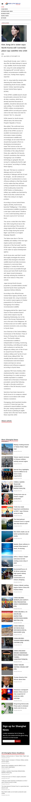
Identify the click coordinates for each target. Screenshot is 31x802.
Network (3, 18)
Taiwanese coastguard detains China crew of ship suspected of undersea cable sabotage (21, 694)
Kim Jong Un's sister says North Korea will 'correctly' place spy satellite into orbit (14, 48)
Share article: (6, 421)
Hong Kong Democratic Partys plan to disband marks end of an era (21, 706)
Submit (18, 741)
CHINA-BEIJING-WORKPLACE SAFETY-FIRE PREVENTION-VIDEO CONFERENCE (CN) (21, 602)
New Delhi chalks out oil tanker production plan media (21, 534)
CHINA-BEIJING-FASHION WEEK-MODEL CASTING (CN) (21, 640)
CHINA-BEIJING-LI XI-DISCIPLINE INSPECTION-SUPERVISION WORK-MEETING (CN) (21, 616)
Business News (5, 13)
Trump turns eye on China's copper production (20, 496)
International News (7, 11)
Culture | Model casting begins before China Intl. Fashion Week (21, 587)
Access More (4, 441)
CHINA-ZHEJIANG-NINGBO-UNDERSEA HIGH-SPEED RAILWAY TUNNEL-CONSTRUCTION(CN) (21, 655)
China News (4, 9)
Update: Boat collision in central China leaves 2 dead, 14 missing (22, 546)
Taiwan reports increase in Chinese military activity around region (21, 459)
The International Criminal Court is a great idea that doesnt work (21, 521)
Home (2, 7)
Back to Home (5, 23)
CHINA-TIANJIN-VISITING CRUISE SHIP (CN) (21, 667)
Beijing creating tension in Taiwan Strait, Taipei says (21, 447)
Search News (5, 15)
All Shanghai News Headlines (12, 753)
